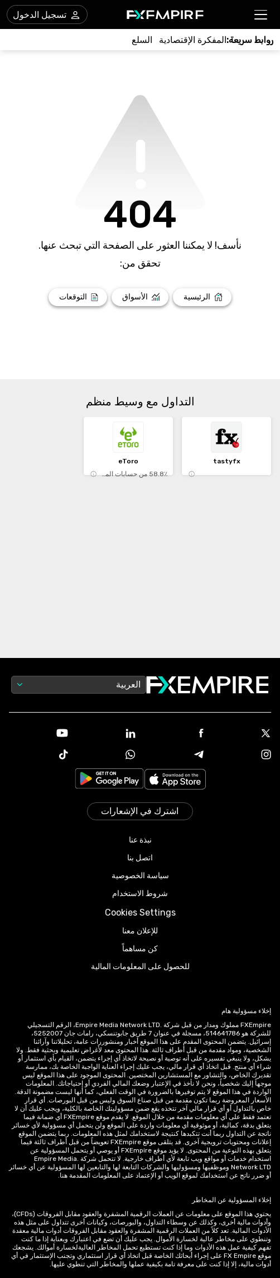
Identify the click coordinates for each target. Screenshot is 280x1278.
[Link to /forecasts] (78, 297)
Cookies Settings (140, 912)
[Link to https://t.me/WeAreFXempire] (174, 756)
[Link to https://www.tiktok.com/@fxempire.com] (38, 755)
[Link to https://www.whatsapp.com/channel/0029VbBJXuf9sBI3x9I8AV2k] (106, 755)
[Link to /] (202, 297)
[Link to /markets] (140, 297)
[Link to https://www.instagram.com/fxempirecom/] (242, 755)
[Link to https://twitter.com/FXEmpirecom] (242, 734)
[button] (261, 15)
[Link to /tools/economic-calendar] (192, 40)
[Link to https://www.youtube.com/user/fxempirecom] (38, 734)
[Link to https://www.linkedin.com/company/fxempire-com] (106, 734)
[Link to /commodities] (142, 40)
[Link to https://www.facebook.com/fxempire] (174, 734)
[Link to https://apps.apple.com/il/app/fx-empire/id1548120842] (175, 780)
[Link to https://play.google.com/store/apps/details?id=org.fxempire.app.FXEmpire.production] (109, 780)
